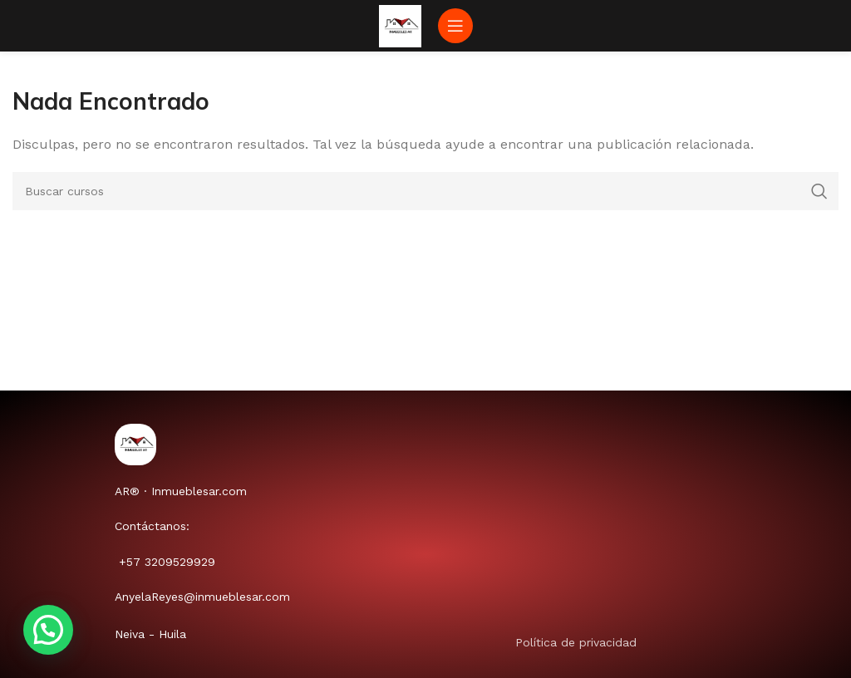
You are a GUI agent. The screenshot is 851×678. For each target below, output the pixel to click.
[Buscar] (425, 191)
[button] (48, 630)
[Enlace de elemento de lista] (643, 642)
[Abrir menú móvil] (455, 25)
